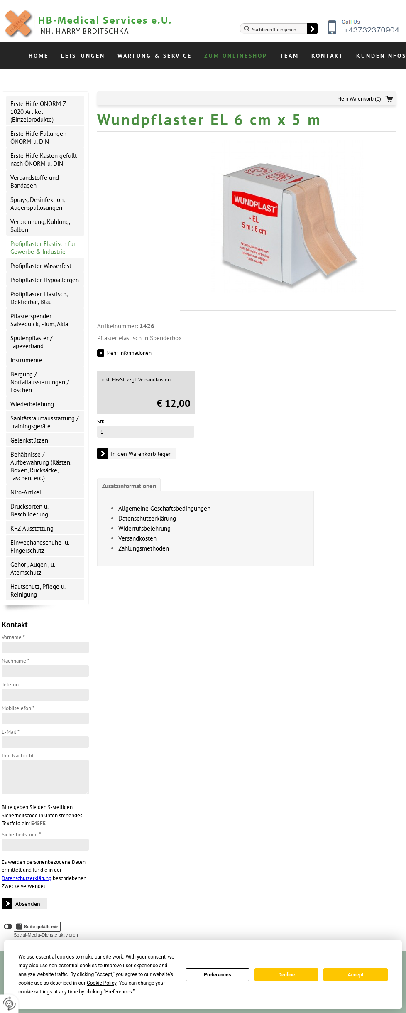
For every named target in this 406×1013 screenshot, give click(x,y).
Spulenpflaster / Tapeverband (31, 342)
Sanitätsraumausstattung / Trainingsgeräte (44, 422)
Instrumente (26, 360)
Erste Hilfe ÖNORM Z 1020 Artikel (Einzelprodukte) (38, 111)
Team (289, 55)
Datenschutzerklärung (26, 878)
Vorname (13, 637)
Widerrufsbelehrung (144, 528)
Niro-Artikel (25, 492)
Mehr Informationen (129, 353)
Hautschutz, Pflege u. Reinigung (38, 590)
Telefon (10, 684)
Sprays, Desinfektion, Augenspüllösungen (37, 203)
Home (39, 55)
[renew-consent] (9, 1003)
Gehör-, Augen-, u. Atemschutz (32, 568)
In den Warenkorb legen (141, 453)
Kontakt (327, 55)
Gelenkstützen (29, 440)
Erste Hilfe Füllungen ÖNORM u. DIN (38, 137)
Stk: (101, 421)
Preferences (217, 975)
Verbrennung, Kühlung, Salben (40, 226)
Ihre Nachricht (18, 755)
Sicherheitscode (21, 834)
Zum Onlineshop (235, 55)
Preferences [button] (118, 992)
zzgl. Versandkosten (149, 379)
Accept (356, 975)
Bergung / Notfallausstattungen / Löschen (39, 382)
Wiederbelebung (32, 404)
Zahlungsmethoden (143, 548)
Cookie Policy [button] (101, 983)
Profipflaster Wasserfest (40, 266)
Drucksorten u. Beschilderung (29, 510)
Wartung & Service (154, 55)
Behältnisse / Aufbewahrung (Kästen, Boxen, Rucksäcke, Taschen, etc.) (40, 466)
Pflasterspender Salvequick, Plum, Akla (39, 320)
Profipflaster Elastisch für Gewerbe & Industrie (43, 248)
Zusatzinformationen (129, 486)
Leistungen (83, 55)
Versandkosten (137, 538)
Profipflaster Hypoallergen (44, 280)
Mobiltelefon (18, 708)
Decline (286, 975)
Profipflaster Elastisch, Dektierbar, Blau (39, 298)
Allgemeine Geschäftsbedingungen (164, 508)
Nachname (15, 660)
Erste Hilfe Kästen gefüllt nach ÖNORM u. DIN (43, 159)
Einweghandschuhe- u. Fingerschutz (39, 546)
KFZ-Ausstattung (32, 528)
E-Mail (11, 731)
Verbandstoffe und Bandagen (34, 181)
